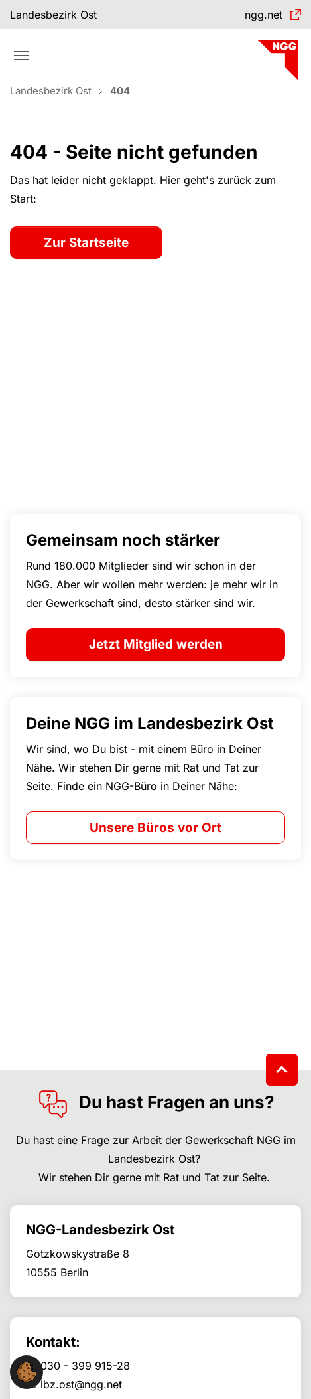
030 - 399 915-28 (85, 1365)
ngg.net (263, 14)
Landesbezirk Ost (53, 14)
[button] (26, 1371)
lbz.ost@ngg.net (81, 1384)
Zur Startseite (86, 242)
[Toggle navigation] (21, 55)
